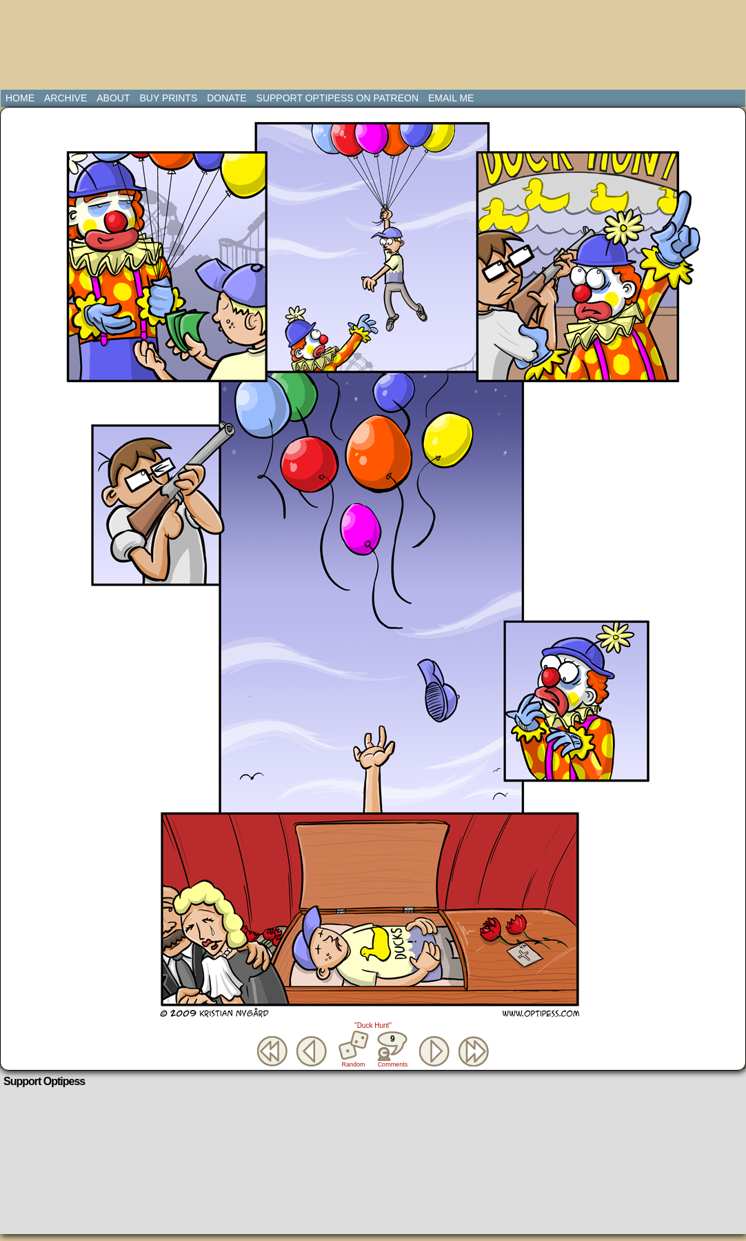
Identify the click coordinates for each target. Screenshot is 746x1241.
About (113, 97)
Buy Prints (168, 97)
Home (20, 97)
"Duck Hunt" (373, 1025)
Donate (226, 97)
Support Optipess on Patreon (337, 97)
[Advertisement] (376, 38)
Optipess (63, 48)
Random (353, 1064)
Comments (392, 1049)
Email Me (451, 97)
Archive (65, 97)
